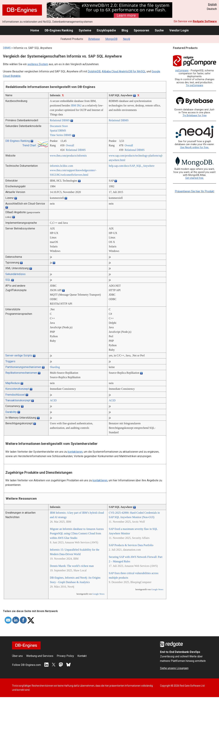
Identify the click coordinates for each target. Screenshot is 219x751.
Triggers (10, 361)
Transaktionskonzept (18, 400)
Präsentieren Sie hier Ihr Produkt (194, 191)
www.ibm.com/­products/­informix (68, 155)
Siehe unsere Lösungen (174, 668)
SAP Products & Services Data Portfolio (131, 545)
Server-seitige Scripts (18, 355)
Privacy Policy (65, 656)
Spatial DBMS (58, 130)
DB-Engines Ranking (59, 30)
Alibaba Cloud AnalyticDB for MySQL (124, 71)
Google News (98, 594)
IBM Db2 (76, 105)
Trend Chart (29, 145)
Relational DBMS (60, 120)
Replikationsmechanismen (21, 372)
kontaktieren (75, 451)
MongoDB (111, 39)
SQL (8, 279)
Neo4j (126, 39)
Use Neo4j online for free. (194, 147)
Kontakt (82, 656)
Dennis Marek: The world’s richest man (72, 565)
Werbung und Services (39, 656)
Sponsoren (141, 30)
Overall (70, 145)
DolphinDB (94, 71)
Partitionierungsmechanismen (23, 367)
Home (34, 30)
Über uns (17, 656)
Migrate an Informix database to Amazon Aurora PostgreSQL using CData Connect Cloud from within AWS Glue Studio (77, 533)
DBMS (7, 48)
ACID (53, 400)
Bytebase (94, 39)
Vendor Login (179, 30)
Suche (159, 30)
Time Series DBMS (61, 135)
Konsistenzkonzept (17, 388)
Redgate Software (205, 21)
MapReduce (12, 383)
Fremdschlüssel (15, 394)
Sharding (55, 367)
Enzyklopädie (106, 30)
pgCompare (181, 70)
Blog (125, 30)
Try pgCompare (194, 85)
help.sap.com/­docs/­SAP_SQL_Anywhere (132, 165)
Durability (11, 412)
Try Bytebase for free (195, 115)
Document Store (59, 126)
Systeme (85, 30)
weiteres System (37, 64)
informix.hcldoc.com (61, 165)
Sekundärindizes (15, 274)
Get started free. (194, 178)
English (212, 4)
